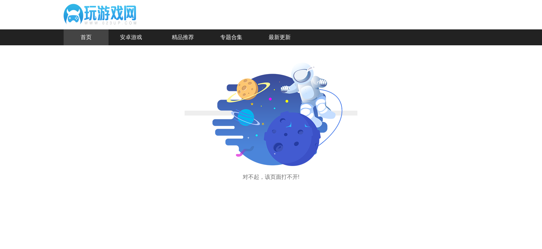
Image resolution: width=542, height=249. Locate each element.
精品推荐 (183, 37)
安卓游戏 (131, 37)
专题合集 (231, 37)
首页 (86, 37)
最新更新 (280, 37)
